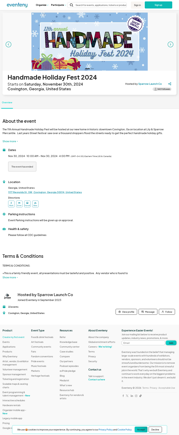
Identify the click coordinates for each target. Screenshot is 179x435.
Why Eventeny (10, 356)
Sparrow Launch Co (150, 83)
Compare (65, 356)
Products (7, 351)
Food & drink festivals (42, 337)
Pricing (6, 423)
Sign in (137, 5)
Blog (62, 375)
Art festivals (37, 341)
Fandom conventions (42, 356)
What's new (66, 385)
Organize (42, 4)
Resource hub (67, 390)
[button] (42, 5)
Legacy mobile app (12, 418)
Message (148, 311)
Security (92, 361)
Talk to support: (101, 378)
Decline (155, 429)
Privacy (92, 356)
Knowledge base (68, 341)
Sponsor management (14, 374)
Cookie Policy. (124, 429)
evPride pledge (68, 370)
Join (171, 342)
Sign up (158, 4)
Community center (70, 346)
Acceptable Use (166, 387)
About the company (98, 337)
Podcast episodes (69, 366)
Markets (35, 370)
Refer (63, 337)
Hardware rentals (11, 405)
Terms (91, 351)
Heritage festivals (40, 375)
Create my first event (14, 337)
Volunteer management (15, 369)
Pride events (37, 361)
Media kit (64, 380)
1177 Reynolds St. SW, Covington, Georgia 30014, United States (45, 192)
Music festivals (38, 366)
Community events (41, 346)
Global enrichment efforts (101, 341)
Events (6, 341)
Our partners (66, 361)
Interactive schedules (14, 400)
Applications (9, 346)
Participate (58, 4)
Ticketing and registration (16, 379)
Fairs (33, 351)
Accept (141, 429)
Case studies (66, 351)
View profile (126, 311)
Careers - (100, 346)
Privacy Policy (106, 429)
